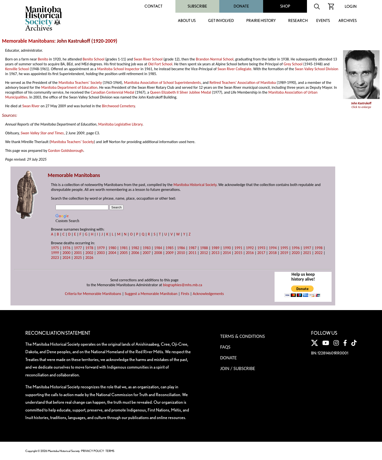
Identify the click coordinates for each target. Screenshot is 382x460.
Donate (241, 6)
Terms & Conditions (242, 336)
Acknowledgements (208, 293)
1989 (215, 247)
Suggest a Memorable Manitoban (151, 293)
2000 (66, 252)
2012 (204, 252)
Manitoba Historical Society (195, 184)
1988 (204, 247)
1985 (169, 247)
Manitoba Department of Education (69, 87)
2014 (227, 252)
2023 (55, 257)
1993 (261, 247)
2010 (181, 252)
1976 (66, 247)
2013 (215, 252)
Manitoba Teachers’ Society (80, 82)
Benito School (93, 59)
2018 (273, 252)
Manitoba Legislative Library (120, 124)
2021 (307, 252)
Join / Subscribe (237, 368)
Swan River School (148, 59)
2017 (261, 252)
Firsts (185, 293)
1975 (55, 247)
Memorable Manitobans (28, 41)
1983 (147, 247)
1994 (273, 247)
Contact (153, 6)
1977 (78, 247)
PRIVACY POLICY (92, 451)
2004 (112, 252)
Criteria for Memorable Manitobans (93, 293)
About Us (187, 21)
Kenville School (17, 69)
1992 (250, 247)
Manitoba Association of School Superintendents (162, 82)
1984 (158, 247)
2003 (101, 252)
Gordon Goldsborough (65, 150)
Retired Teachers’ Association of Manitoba (243, 82)
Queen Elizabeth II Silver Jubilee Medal (180, 92)
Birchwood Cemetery (118, 106)
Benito (43, 59)
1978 (89, 247)
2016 (250, 252)
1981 (124, 247)
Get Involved (221, 21)
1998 (318, 247)
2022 (318, 252)
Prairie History (261, 21)
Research (298, 21)
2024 (66, 257)
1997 (307, 247)
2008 (158, 252)
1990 (227, 247)
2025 (78, 257)
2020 (295, 252)
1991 (238, 247)
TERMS (109, 451)
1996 (295, 247)
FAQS (225, 347)
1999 (55, 252)
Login (351, 6)
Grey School (293, 64)
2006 (135, 252)
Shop (285, 6)
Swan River (30, 106)
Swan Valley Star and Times (42, 133)
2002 (89, 252)
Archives (347, 21)
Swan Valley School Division (316, 69)
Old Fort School (160, 64)
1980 (112, 247)
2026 (89, 257)
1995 (284, 247)
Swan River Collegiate (234, 69)
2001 (78, 252)
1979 (101, 247)
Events (323, 21)
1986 (181, 247)
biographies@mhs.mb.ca (182, 285)
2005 (124, 252)
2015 (238, 252)
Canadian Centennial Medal (112, 92)
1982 (135, 247)
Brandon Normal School (214, 59)
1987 (192, 247)
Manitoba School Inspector (118, 69)
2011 (192, 252)
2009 (110, 41)
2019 (284, 252)
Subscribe (197, 6)
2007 (147, 252)
